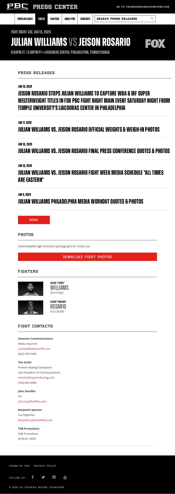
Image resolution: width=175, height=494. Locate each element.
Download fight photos (87, 257)
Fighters (54, 19)
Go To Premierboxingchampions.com (143, 6)
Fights (41, 19)
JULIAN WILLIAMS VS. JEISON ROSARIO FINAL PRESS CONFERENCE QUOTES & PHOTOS (94, 150)
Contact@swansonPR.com (34, 348)
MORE (34, 220)
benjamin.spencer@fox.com (35, 420)
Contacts (85, 19)
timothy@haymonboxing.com (36, 377)
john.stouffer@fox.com (32, 401)
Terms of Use (19, 465)
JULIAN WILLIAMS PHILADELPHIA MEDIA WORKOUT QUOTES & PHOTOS (80, 201)
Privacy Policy (45, 465)
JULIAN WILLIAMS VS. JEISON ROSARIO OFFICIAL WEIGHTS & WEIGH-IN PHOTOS (88, 129)
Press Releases (25, 19)
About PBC (70, 19)
